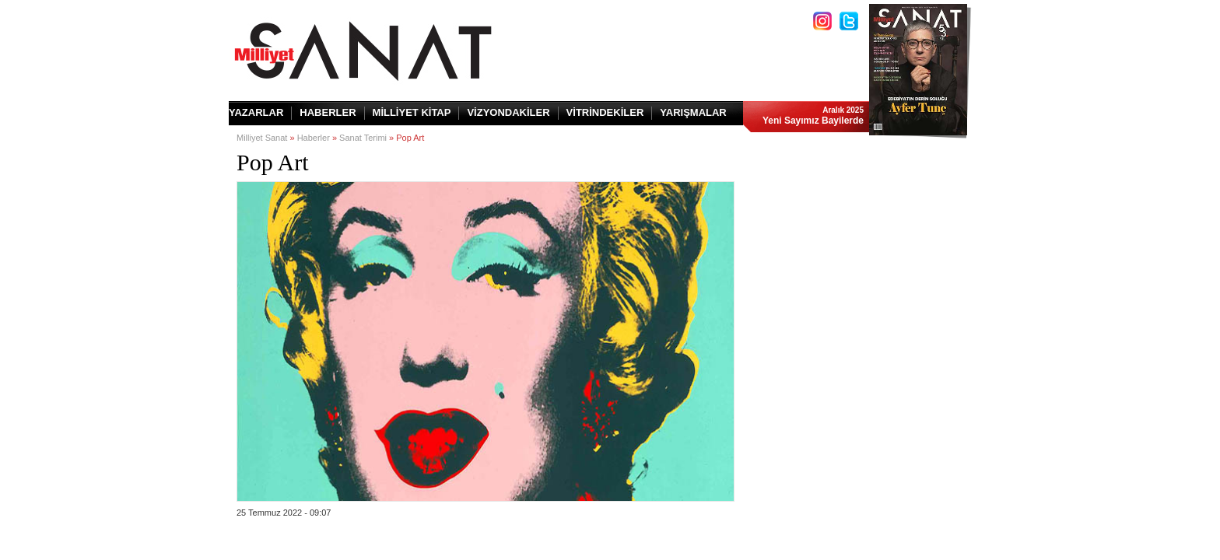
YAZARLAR (256, 112)
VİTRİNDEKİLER (605, 112)
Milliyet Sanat (262, 137)
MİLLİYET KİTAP (412, 112)
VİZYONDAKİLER (508, 112)
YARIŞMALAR (693, 112)
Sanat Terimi (363, 137)
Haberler (313, 137)
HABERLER (328, 112)
